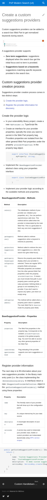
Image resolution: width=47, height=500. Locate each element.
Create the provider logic (17, 101)
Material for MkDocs (17, 491)
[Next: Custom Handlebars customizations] (29, 482)
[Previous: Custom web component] (6, 482)
